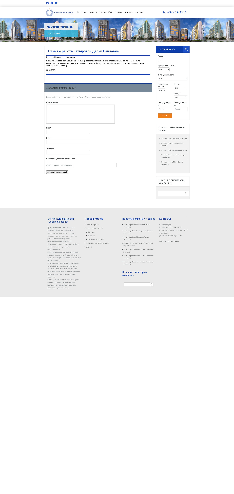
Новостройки (106, 12)
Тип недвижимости (166, 75)
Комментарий (52, 103)
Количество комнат (163, 85)
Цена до (177, 93)
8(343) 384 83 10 (176, 12)
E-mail (49, 138)
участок (89, 247)
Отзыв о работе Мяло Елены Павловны (138, 249)
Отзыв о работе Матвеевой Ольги (174, 139)
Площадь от (164, 104)
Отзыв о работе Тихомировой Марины (138, 231)
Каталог (93, 12)
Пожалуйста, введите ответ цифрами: (62, 159)
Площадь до (180, 104)
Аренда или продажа (167, 66)
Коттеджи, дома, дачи (96, 239)
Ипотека (129, 12)
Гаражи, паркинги (92, 225)
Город (160, 56)
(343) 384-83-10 (175, 227)
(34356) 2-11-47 (176, 236)
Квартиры (91, 232)
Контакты (140, 12)
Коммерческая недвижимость (97, 243)
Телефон (50, 148)
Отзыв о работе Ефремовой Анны (174, 150)
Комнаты (91, 236)
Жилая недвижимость (94, 228)
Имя (48, 128)
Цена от (177, 84)
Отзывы (118, 12)
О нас (84, 12)
